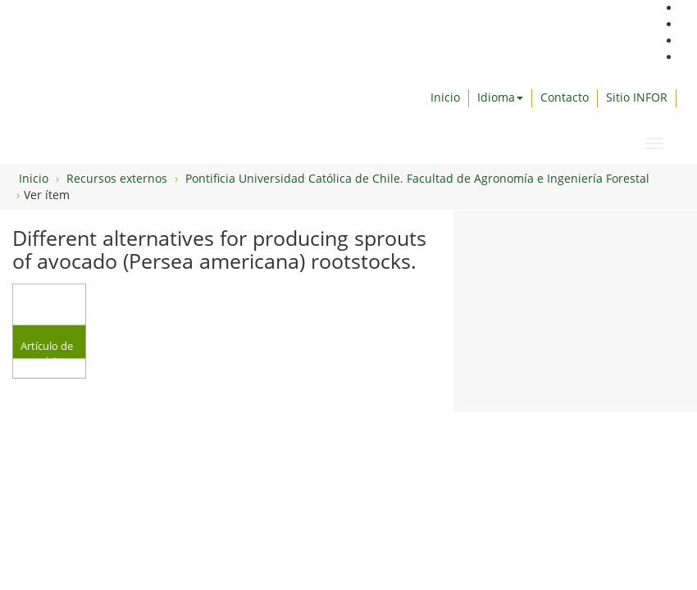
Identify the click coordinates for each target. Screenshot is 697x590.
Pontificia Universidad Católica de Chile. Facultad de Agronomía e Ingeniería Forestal (417, 178)
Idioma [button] (500, 97)
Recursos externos (116, 178)
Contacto (564, 97)
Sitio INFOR (636, 97)
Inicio (445, 97)
